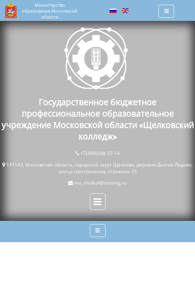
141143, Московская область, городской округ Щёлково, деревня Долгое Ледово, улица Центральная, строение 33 (99, 168)
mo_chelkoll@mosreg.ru (100, 182)
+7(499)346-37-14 (100, 153)
